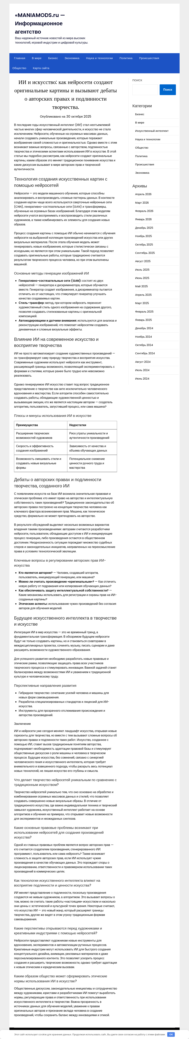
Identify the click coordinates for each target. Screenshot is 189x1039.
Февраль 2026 (144, 211)
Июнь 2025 (142, 278)
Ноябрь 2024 (143, 337)
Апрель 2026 (143, 194)
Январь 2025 (143, 320)
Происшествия (149, 58)
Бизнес (53, 58)
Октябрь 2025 (144, 244)
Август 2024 (143, 362)
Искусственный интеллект (152, 131)
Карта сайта (41, 68)
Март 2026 (142, 203)
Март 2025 (142, 303)
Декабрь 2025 (144, 228)
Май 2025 (141, 286)
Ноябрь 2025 (143, 236)
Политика (125, 58)
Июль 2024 (142, 370)
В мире (37, 58)
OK (171, 1034)
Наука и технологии (99, 58)
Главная (19, 58)
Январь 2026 (143, 219)
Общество (19, 68)
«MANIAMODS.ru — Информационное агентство (40, 23)
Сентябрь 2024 (145, 353)
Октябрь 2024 (144, 345)
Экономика (71, 58)
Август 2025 (143, 261)
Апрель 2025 (143, 295)
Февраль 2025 (144, 311)
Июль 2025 (142, 270)
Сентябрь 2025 (145, 253)
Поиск (137, 80)
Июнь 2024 (142, 378)
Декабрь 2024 (144, 328)
